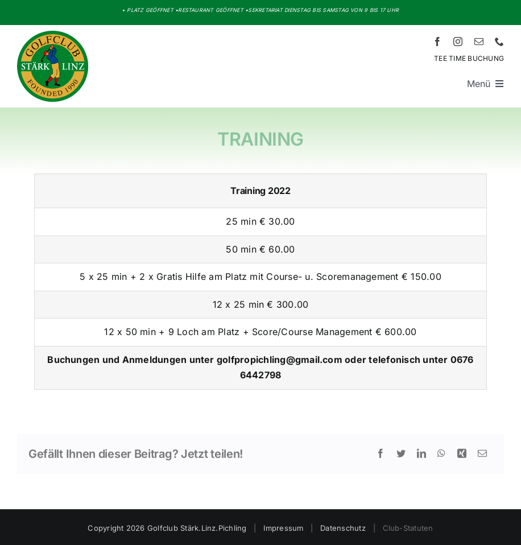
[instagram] (457, 41)
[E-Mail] (482, 457)
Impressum (283, 527)
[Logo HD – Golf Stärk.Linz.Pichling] (52, 35)
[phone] (499, 41)
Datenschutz (343, 527)
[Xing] (462, 457)
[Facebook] (380, 457)
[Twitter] (401, 457)
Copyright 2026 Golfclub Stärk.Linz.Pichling (167, 527)
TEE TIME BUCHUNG (469, 58)
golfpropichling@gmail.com (279, 359)
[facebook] (437, 41)
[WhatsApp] (441, 457)
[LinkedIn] (421, 457)
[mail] (478, 41)
